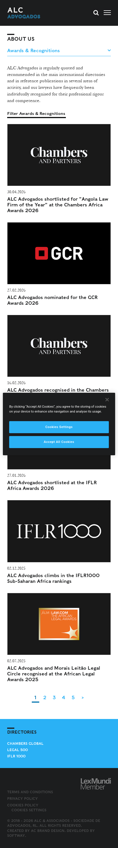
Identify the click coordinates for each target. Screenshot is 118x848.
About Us (21, 39)
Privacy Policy (22, 798)
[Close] (107, 399)
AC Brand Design (47, 831)
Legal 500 (17, 750)
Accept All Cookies (59, 442)
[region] (59, 424)
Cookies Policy (22, 805)
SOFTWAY (16, 835)
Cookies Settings (28, 810)
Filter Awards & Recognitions (36, 113)
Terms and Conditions (30, 792)
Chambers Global (25, 743)
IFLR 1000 (16, 756)
